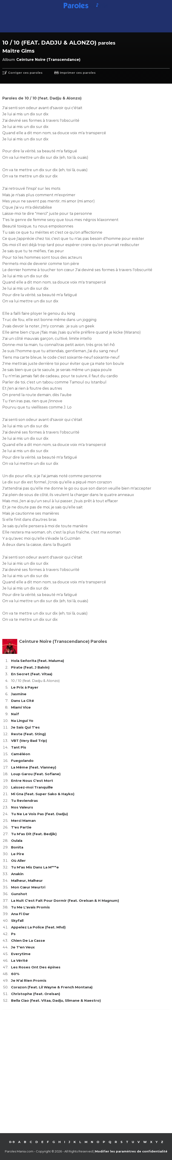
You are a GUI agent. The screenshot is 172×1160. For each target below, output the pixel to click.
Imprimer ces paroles (78, 72)
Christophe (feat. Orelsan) (35, 994)
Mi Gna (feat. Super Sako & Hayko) (42, 794)
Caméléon (20, 754)
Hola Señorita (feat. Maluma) (37, 660)
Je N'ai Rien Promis (28, 980)
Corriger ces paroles (25, 72)
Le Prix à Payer (24, 687)
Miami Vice (21, 707)
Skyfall (17, 920)
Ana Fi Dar (20, 914)
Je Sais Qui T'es (25, 727)
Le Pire (17, 854)
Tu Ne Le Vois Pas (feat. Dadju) (39, 814)
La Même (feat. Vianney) (33, 767)
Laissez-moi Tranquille (32, 787)
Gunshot (19, 894)
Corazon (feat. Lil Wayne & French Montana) (51, 987)
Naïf (15, 714)
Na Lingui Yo (22, 720)
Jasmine (18, 694)
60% (15, 974)
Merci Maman (23, 820)
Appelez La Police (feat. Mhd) (38, 927)
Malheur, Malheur (27, 880)
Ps (13, 934)
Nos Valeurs (22, 807)
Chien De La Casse (28, 940)
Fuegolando (22, 760)
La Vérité (19, 960)
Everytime (21, 954)
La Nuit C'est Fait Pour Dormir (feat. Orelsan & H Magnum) (65, 900)
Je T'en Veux (23, 947)
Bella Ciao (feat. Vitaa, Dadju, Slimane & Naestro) (56, 1000)
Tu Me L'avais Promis (30, 907)
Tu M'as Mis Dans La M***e (35, 867)
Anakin (17, 874)
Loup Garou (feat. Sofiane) (35, 774)
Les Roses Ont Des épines (35, 967)
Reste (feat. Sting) (28, 734)
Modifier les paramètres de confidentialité (131, 1151)
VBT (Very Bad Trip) (29, 740)
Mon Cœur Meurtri (28, 887)
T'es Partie (21, 827)
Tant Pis (18, 747)
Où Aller (18, 860)
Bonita (17, 847)
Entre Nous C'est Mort (32, 780)
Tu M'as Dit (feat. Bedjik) (34, 834)
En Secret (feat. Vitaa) (31, 674)
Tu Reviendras (24, 800)
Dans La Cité (22, 700)
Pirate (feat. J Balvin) (30, 667)
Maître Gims (18, 51)
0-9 (12, 1142)
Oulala (16, 840)
